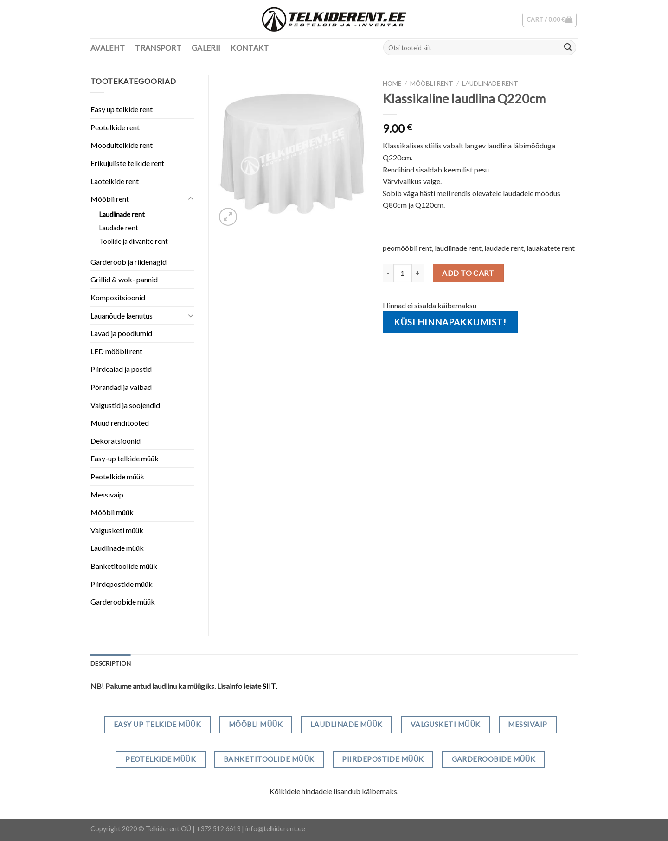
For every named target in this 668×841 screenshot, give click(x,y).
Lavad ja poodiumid (121, 333)
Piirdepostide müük (121, 584)
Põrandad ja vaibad (121, 386)
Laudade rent (118, 228)
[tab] (110, 663)
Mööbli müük (112, 512)
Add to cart (468, 272)
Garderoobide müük (122, 601)
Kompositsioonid (117, 297)
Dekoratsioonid (115, 440)
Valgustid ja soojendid (125, 405)
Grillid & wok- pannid (124, 279)
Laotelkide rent (114, 181)
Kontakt (250, 47)
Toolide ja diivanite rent (133, 241)
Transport (158, 47)
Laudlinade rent (490, 83)
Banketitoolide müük (123, 565)
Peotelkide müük (117, 476)
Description (110, 663)
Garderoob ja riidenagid (128, 261)
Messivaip (106, 494)
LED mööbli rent (116, 351)
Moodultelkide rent (121, 144)
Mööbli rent (431, 83)
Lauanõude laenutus (121, 315)
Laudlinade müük (117, 547)
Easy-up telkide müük (124, 458)
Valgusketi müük (116, 530)
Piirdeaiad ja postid (121, 368)
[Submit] (568, 48)
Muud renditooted (119, 422)
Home (392, 83)
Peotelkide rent (115, 127)
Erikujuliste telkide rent (127, 163)
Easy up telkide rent (121, 109)
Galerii (206, 47)
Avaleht (107, 47)
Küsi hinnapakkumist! (450, 322)
